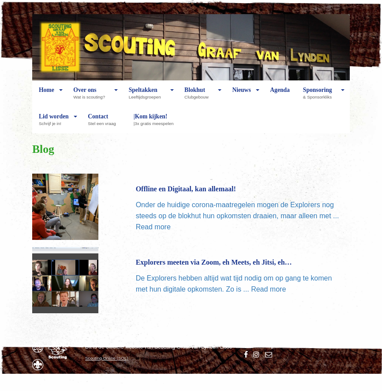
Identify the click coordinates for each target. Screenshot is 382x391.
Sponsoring (319, 97)
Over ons (91, 97)
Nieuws (241, 97)
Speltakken (147, 97)
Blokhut (198, 97)
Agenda (280, 97)
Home (46, 97)
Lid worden (54, 123)
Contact (104, 123)
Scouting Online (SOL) (106, 358)
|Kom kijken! (156, 123)
